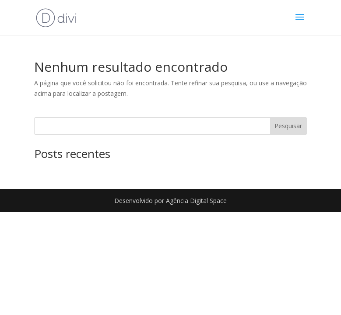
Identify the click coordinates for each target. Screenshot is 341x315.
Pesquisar (288, 126)
